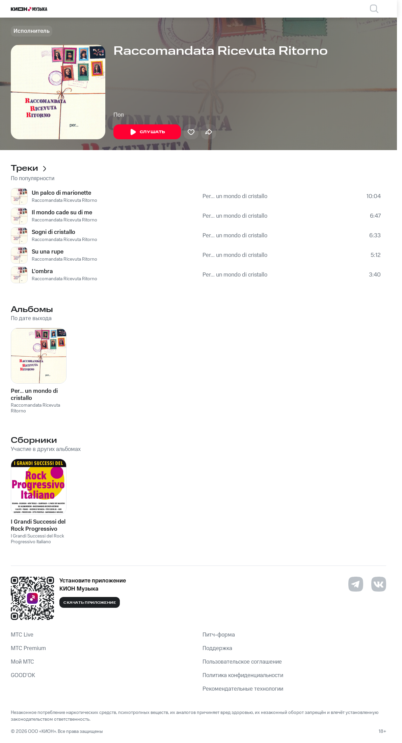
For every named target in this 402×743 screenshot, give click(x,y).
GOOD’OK (23, 675)
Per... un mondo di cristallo (235, 196)
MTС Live (22, 635)
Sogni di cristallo (53, 232)
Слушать (147, 132)
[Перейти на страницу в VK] (378, 584)
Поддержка (217, 648)
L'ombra (42, 271)
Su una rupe (47, 252)
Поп (118, 115)
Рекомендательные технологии (243, 689)
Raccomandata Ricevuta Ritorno (64, 200)
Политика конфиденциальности (243, 675)
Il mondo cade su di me (62, 213)
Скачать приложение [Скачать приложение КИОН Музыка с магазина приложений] (89, 602)
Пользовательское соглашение (242, 662)
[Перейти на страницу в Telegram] (355, 584)
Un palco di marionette (61, 193)
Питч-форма (219, 635)
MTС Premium (28, 648)
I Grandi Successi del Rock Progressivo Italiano (37, 539)
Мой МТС (22, 662)
